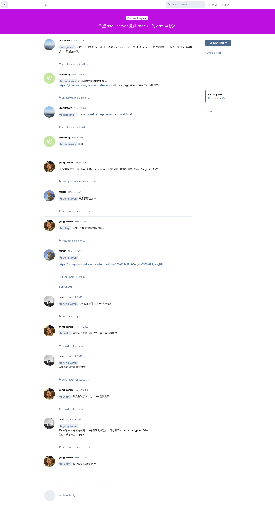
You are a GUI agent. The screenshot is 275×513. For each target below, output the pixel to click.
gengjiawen (70, 198)
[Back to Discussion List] (4, 4)
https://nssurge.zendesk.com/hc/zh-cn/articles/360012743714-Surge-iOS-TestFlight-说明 (111, 264)
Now (208, 111)
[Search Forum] (185, 4)
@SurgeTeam (67, 47)
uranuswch (69, 81)
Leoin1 (67, 333)
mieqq (66, 228)
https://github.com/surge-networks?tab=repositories (90, 85)
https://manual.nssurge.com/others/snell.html (104, 114)
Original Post (213, 52)
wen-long (68, 114)
